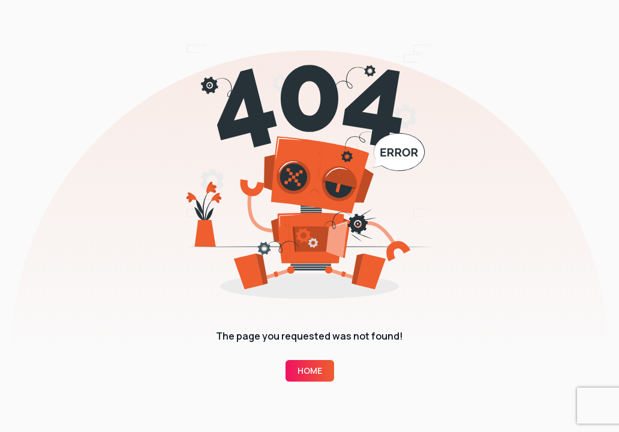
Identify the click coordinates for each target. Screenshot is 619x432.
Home (310, 370)
